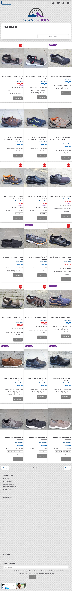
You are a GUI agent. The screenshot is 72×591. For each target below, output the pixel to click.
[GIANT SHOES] (36, 14)
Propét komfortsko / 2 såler (60, 196)
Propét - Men (19, 81)
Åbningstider (7, 489)
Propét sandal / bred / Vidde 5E (60, 258)
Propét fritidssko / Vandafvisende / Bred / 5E (13, 138)
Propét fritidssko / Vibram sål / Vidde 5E (13, 197)
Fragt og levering (8, 481)
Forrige (5, 468)
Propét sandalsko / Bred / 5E (36, 318)
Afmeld (40, 577)
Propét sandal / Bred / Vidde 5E (12, 319)
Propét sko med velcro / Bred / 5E (62, 379)
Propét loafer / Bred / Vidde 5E (12, 258)
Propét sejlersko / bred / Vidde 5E (13, 379)
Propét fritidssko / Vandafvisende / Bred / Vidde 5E (60, 139)
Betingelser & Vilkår (8, 484)
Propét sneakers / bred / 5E (61, 76)
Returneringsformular (9, 486)
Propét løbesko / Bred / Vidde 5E (38, 258)
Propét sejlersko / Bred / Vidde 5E (37, 379)
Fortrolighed (6, 479)
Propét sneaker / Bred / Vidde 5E (14, 439)
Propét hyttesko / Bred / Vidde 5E (37, 197)
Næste (67, 468)
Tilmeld (33, 577)
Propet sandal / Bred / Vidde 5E (12, 77)
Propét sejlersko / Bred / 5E (60, 318)
